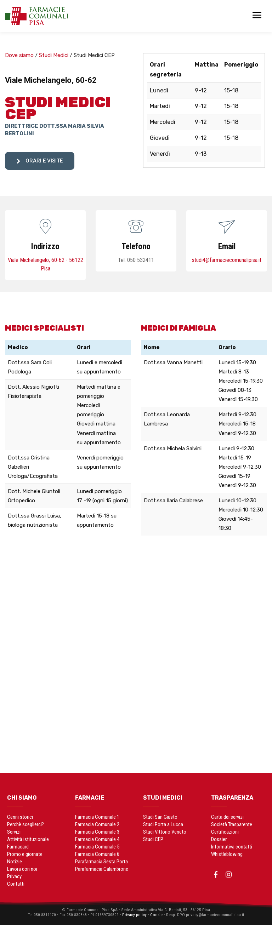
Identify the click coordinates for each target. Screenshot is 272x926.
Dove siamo (19, 55)
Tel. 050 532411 (136, 260)
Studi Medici (53, 55)
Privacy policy (133, 915)
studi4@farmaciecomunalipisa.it (226, 260)
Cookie (156, 915)
